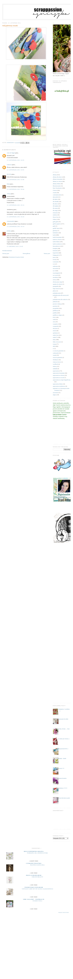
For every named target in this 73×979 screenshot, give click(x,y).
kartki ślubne (56, 241)
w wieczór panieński (58, 351)
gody (54, 226)
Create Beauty (37, 877)
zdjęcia (55, 394)
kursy (54, 257)
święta (54, 344)
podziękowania (57, 293)
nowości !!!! (61, 768)
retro (54, 321)
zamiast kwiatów (62, 778)
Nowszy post (5, 253)
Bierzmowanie (56, 186)
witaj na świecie (57, 362)
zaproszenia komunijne (59, 373)
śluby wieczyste (57, 342)
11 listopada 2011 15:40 (15, 179)
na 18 (54, 270)
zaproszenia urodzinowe (59, 386)
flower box (55, 217)
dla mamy (55, 208)
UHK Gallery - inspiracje (33, 899)
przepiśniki (56, 308)
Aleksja (9, 193)
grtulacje (55, 230)
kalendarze (55, 232)
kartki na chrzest (57, 239)
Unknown (9, 164)
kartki (54, 235)
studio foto (55, 335)
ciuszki (55, 192)
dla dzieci (55, 204)
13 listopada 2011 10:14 (15, 226)
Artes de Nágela (11, 153)
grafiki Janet (56, 228)
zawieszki (55, 392)
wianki (54, 355)
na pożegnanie (56, 273)
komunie (55, 250)
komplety (55, 248)
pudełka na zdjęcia (57, 315)
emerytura (55, 212)
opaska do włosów (57, 284)
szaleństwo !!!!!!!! (62, 788)
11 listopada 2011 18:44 (15, 189)
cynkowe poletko (33, 863)
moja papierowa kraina (34, 851)
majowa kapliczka (37, 865)
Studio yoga (37, 901)
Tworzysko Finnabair (33, 887)
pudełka (55, 313)
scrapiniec (55, 324)
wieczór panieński (57, 357)
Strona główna (26, 253)
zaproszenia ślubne (58, 384)
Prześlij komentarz (7, 250)
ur (53, 348)
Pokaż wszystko (63, 912)
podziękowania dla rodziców (60, 299)
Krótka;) (9, 231)
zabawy (55, 366)
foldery (55, 219)
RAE (54, 317)
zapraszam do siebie (63, 719)
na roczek (55, 275)
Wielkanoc (55, 359)
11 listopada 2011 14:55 (15, 160)
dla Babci (55, 199)
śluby (54, 339)
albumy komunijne (58, 179)
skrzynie (55, 328)
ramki (54, 319)
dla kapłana (56, 206)
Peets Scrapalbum (33, 875)
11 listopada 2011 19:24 (15, 216)
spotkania (55, 333)
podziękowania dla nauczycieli (61, 295)
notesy (54, 279)
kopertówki (56, 253)
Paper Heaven (56, 288)
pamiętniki (55, 286)
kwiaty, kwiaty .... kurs (64, 729)
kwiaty (54, 259)
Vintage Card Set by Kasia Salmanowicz (37, 889)
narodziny (55, 277)
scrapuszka (55, 326)
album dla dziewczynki (64, 798)
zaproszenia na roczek (58, 377)
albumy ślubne (56, 183)
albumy (55, 174)
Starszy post (47, 253)
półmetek (55, 301)
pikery (54, 291)
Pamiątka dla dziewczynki (37, 853)
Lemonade (55, 262)
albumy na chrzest (57, 181)
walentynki (56, 353)
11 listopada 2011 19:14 (15, 205)
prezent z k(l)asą (57, 304)
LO (54, 264)
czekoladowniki (57, 195)
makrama (55, 266)
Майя (8, 184)
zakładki (55, 368)
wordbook (55, 364)
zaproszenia (56, 371)
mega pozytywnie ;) (63, 748)
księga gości (56, 255)
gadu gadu (55, 221)
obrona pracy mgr (57, 282)
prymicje (55, 306)
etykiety (55, 215)
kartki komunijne (57, 237)
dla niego (55, 210)
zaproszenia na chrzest (58, 375)
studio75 (55, 337)
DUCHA (9, 174)
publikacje (55, 310)
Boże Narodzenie (57, 188)
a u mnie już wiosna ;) (63, 738)
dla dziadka (56, 201)
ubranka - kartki (62, 758)
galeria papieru (57, 224)
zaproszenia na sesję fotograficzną (61, 380)
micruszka (55, 268)
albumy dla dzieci (57, 177)
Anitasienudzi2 (11, 221)
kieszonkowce (56, 246)
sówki (54, 330)
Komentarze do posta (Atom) (16, 257)
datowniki (55, 197)
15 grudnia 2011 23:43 (15, 246)
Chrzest (55, 190)
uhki (54, 346)
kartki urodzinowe (57, 244)
